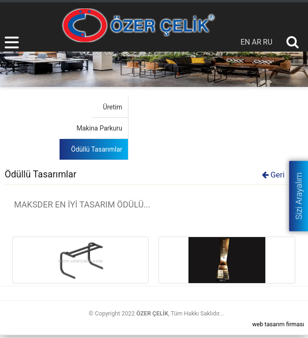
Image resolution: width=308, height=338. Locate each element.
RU (267, 42)
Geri (273, 174)
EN (245, 42)
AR (256, 42)
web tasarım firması (278, 324)
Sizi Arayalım (298, 195)
